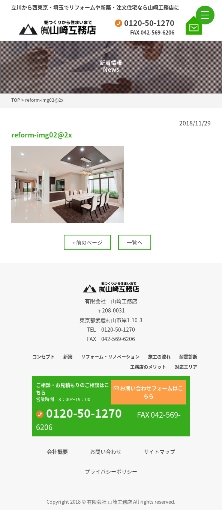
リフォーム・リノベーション (110, 356)
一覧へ (134, 242)
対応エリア (186, 367)
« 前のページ (87, 242)
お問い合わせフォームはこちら (148, 392)
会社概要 (57, 451)
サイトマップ (159, 451)
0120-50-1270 (144, 22)
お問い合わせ (106, 451)
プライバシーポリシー (111, 471)
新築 (67, 356)
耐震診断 (188, 356)
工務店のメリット (148, 367)
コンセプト (43, 356)
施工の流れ (159, 356)
